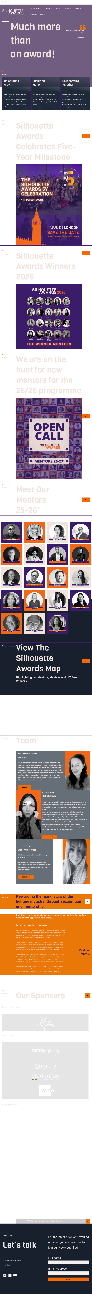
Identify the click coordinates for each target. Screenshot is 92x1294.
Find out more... (84, 952)
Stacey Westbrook (27, 849)
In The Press (33, 15)
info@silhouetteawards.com (12, 1260)
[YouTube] (89, 2)
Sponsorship (58, 8)
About (41, 15)
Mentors (47, 8)
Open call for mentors (35, 8)
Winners (67, 8)
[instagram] (5, 1275)
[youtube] (15, 1275)
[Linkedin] (87, 2)
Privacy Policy (7, 1265)
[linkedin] (10, 1275)
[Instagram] (84, 2)
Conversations (78, 8)
